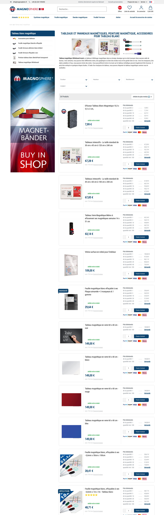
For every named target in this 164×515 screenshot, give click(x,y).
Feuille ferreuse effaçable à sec (28, 53)
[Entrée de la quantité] (128, 128)
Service (143, 2)
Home (11, 24)
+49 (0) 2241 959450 (38, 2)
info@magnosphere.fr (20, 2)
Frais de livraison (98, 128)
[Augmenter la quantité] (132, 127)
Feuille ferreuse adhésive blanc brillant (30, 48)
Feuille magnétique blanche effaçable (30, 43)
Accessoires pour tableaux (26, 38)
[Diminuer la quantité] (124, 127)
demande (147, 121)
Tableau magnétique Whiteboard (28, 62)
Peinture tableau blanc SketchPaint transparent (33, 57)
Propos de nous (133, 2)
